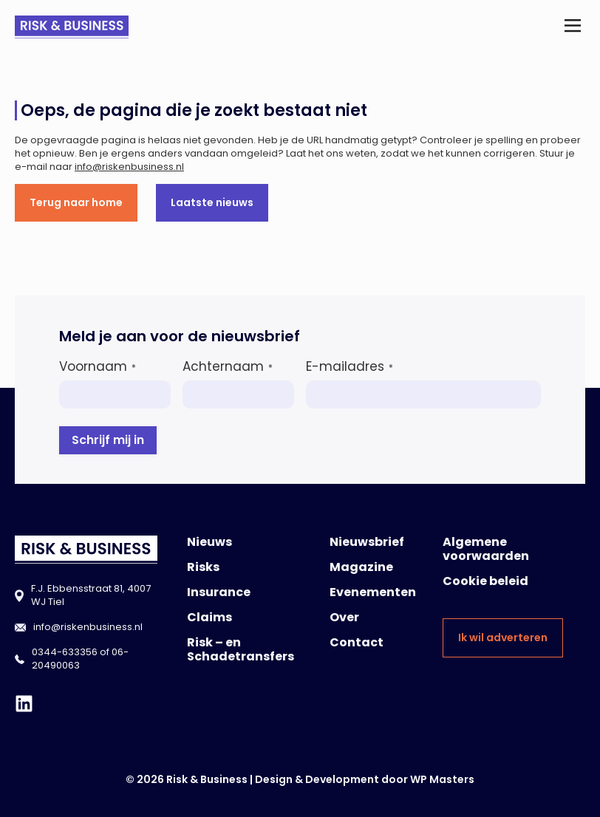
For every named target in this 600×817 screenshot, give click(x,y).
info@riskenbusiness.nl (129, 167)
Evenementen (373, 592)
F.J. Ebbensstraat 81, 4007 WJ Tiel (91, 595)
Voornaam (97, 366)
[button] (573, 27)
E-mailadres (349, 366)
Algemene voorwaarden (486, 548)
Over (344, 617)
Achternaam (228, 366)
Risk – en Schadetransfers (240, 649)
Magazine (361, 566)
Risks (203, 566)
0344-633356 (65, 652)
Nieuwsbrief (367, 541)
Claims (209, 617)
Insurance (218, 592)
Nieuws (209, 541)
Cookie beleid (485, 580)
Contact (356, 642)
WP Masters (442, 779)
